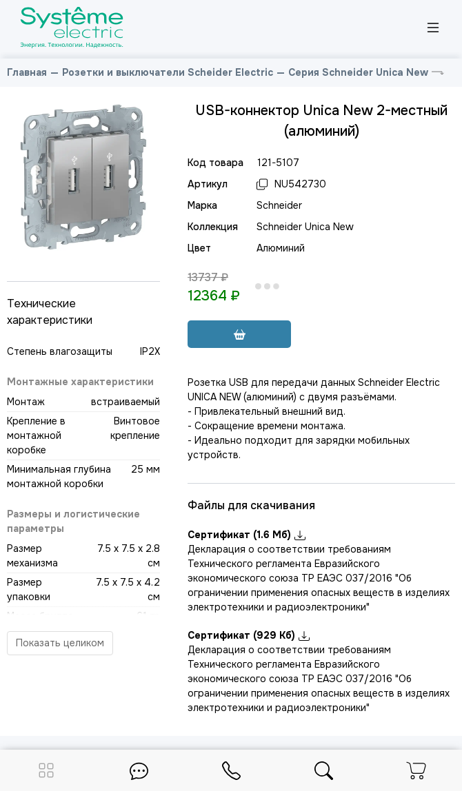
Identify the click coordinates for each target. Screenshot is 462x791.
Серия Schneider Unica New (358, 72)
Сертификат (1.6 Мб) (246, 534)
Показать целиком (60, 643)
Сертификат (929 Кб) (249, 635)
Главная (27, 72)
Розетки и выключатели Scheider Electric (167, 72)
